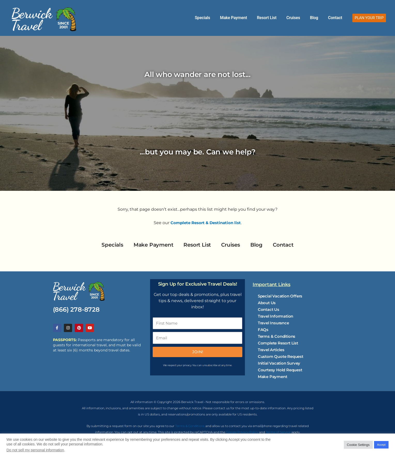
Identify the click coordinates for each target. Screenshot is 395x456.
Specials (228, 17)
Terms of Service (278, 433)
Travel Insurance (273, 322)
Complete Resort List (278, 343)
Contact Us (268, 309)
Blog (321, 17)
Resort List (283, 17)
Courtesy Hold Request (280, 369)
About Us (267, 302)
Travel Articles (271, 349)
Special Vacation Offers (280, 296)
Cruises (305, 17)
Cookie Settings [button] (358, 445)
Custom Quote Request (280, 356)
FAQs (263, 329)
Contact (337, 17)
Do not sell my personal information (35, 450)
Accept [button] (381, 444)
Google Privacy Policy (242, 433)
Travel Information (275, 316)
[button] (369, 18)
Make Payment (254, 17)
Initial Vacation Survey (279, 363)
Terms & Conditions (276, 336)
